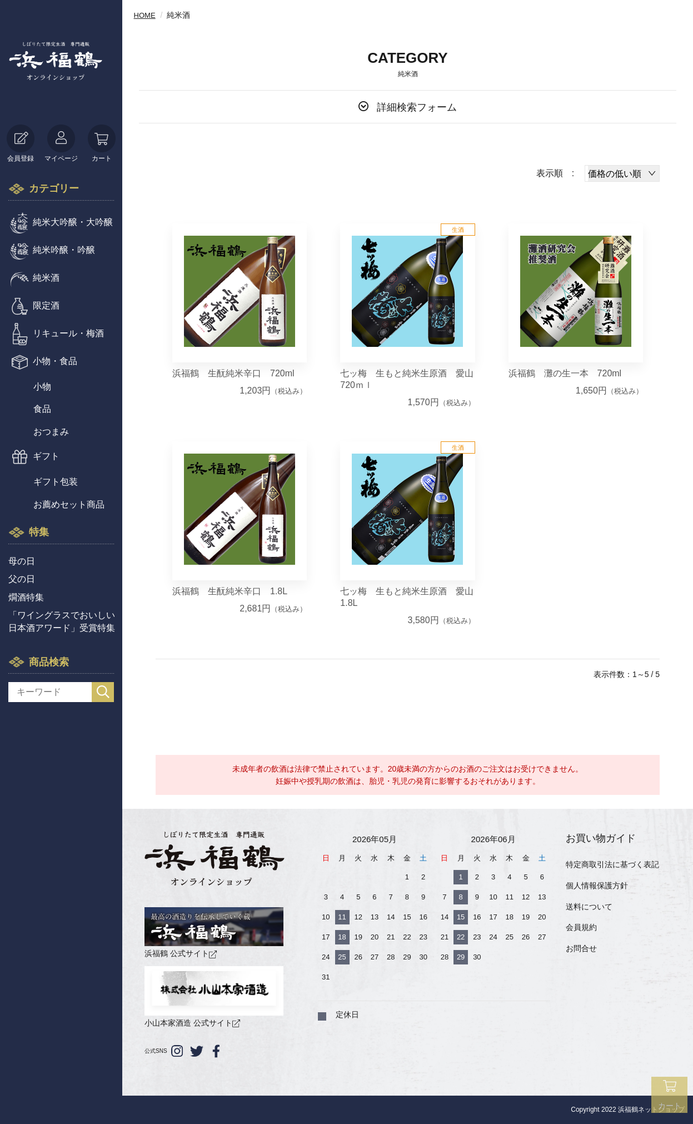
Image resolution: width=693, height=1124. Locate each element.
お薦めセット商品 (68, 504)
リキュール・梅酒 (68, 333)
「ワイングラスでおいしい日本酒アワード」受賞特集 (61, 621)
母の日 (21, 561)
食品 (42, 409)
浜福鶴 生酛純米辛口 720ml (233, 373)
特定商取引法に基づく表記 (612, 864)
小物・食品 (55, 361)
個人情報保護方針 (597, 885)
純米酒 (46, 277)
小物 (42, 386)
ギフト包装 (55, 481)
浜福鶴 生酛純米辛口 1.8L (229, 591)
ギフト (46, 456)
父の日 (21, 579)
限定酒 (46, 305)
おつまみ (51, 431)
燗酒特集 (26, 597)
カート (102, 143)
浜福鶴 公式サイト (213, 932)
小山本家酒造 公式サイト (213, 997)
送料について (589, 906)
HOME (145, 15)
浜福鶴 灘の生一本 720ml (565, 373)
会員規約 (581, 927)
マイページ (61, 143)
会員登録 (20, 143)
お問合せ (581, 948)
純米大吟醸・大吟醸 (73, 222)
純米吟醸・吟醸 (64, 250)
